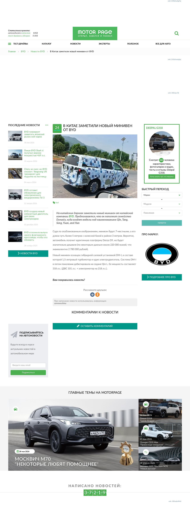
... (46, 125)
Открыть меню (9, 47)
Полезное (133, 44)
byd (57, 202)
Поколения (162, 213)
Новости (75, 44)
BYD (71, 216)
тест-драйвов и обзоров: (19, 36)
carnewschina (60, 303)
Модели (162, 204)
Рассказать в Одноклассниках (97, 294)
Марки (162, 195)
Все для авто (163, 44)
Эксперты (104, 44)
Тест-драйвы (20, 44)
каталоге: (26, 33)
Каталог (47, 44)
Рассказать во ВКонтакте (92, 294)
